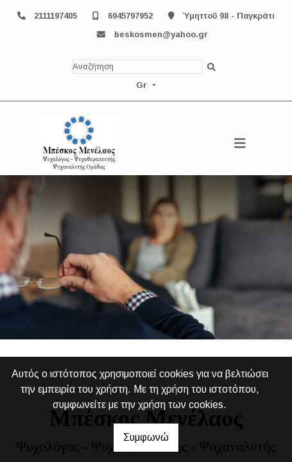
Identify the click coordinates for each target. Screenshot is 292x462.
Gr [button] (143, 85)
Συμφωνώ (146, 437)
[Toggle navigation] (240, 143)
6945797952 (130, 16)
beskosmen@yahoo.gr (161, 34)
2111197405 (55, 16)
